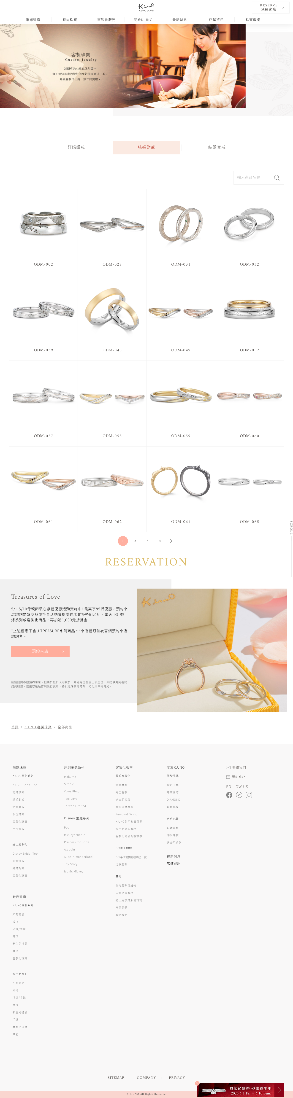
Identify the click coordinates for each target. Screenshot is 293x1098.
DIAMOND (173, 799)
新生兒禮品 (20, 943)
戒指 (16, 921)
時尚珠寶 (69, 19)
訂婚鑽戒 (76, 147)
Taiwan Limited (75, 806)
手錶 (16, 1019)
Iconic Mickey (73, 871)
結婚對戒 (146, 147)
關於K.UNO (143, 19)
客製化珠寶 (20, 821)
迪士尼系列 (174, 842)
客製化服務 (106, 19)
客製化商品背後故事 (129, 836)
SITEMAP (116, 1078)
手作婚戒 (18, 829)
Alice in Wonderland (78, 856)
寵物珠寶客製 (124, 807)
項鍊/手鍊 (19, 929)
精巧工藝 (173, 785)
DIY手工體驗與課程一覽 (131, 857)
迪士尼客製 (123, 799)
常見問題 (122, 907)
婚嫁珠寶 (33, 19)
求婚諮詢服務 (124, 893)
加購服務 (122, 864)
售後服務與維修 (126, 885)
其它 (16, 1034)
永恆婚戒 (18, 814)
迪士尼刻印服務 (126, 829)
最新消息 (179, 19)
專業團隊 (173, 792)
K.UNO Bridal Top (25, 785)
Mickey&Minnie (74, 835)
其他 (16, 951)
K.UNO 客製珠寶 (38, 726)
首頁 (15, 726)
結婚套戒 (217, 147)
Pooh (67, 827)
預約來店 (40, 651)
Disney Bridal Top (25, 853)
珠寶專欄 (253, 19)
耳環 (16, 936)
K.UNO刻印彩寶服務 (129, 821)
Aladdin (69, 849)
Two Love (70, 798)
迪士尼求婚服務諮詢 (129, 900)
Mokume (70, 776)
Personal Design (127, 814)
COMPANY (146, 1078)
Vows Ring (71, 791)
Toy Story (71, 864)
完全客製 (122, 792)
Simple (69, 784)
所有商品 (18, 914)
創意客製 (122, 785)
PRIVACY (177, 1078)
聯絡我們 (122, 915)
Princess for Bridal (77, 842)
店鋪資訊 (216, 19)
